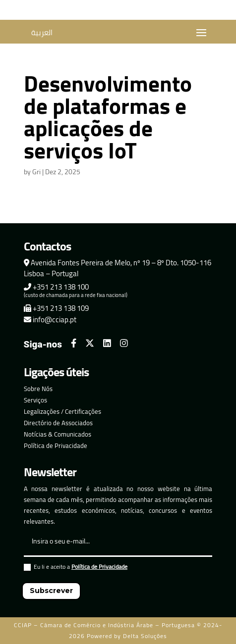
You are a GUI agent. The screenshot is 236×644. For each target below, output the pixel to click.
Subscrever (51, 590)
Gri (36, 171)
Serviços (35, 400)
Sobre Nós (38, 389)
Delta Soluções (145, 636)
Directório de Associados (58, 423)
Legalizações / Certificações (62, 411)
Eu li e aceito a (75, 568)
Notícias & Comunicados (57, 434)
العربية (42, 32)
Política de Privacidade (55, 445)
